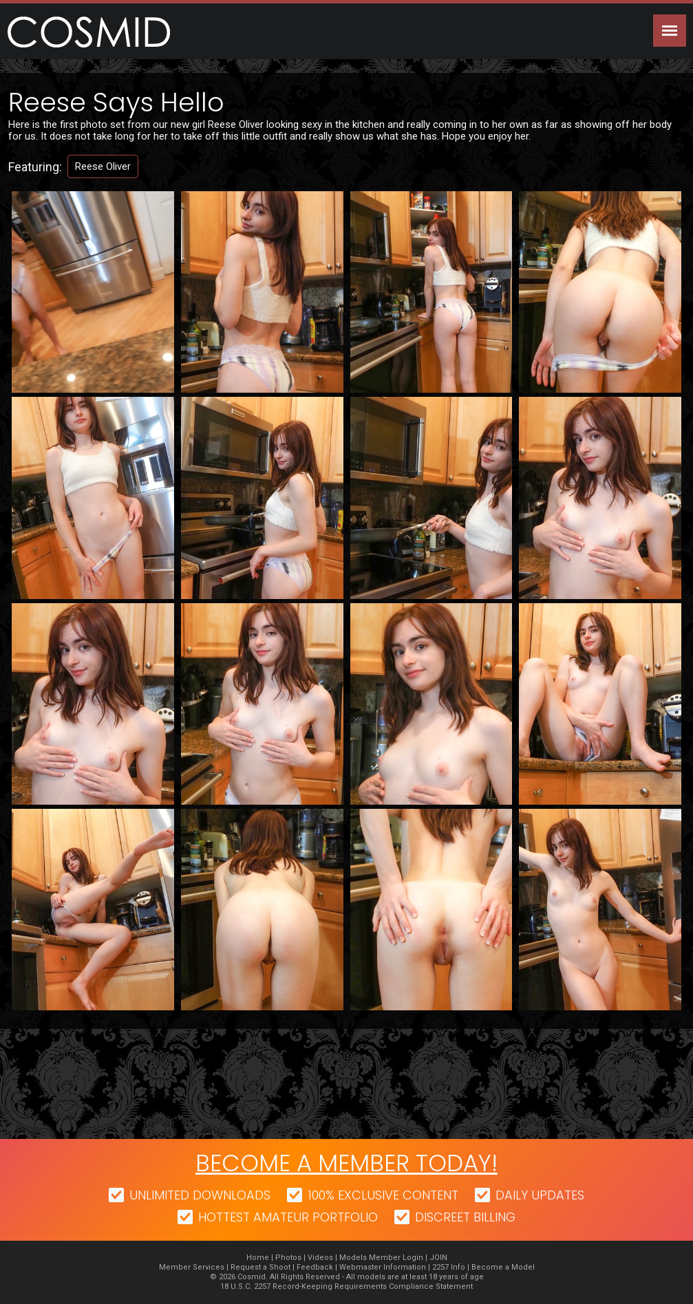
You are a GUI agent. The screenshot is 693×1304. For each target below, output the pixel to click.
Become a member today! (346, 1163)
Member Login (396, 1257)
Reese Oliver (103, 166)
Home (257, 1257)
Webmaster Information (382, 1267)
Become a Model (503, 1267)
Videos (320, 1257)
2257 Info (448, 1267)
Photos (288, 1257)
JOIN (438, 1257)
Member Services (191, 1267)
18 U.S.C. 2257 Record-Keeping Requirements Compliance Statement (346, 1286)
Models (353, 1257)
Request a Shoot (260, 1267)
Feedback (315, 1267)
